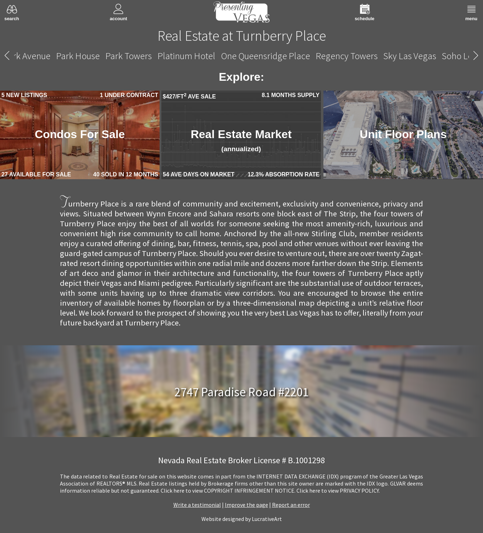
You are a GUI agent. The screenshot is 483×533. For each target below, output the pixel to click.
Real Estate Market (241, 140)
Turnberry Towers (316, 56)
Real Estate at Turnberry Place (241, 36)
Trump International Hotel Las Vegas (131, 56)
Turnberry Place (241, 56)
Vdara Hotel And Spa (394, 56)
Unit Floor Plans (403, 134)
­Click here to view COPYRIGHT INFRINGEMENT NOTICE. (228, 490)
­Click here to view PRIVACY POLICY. (338, 490)
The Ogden (35, 56)
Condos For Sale (80, 134)
